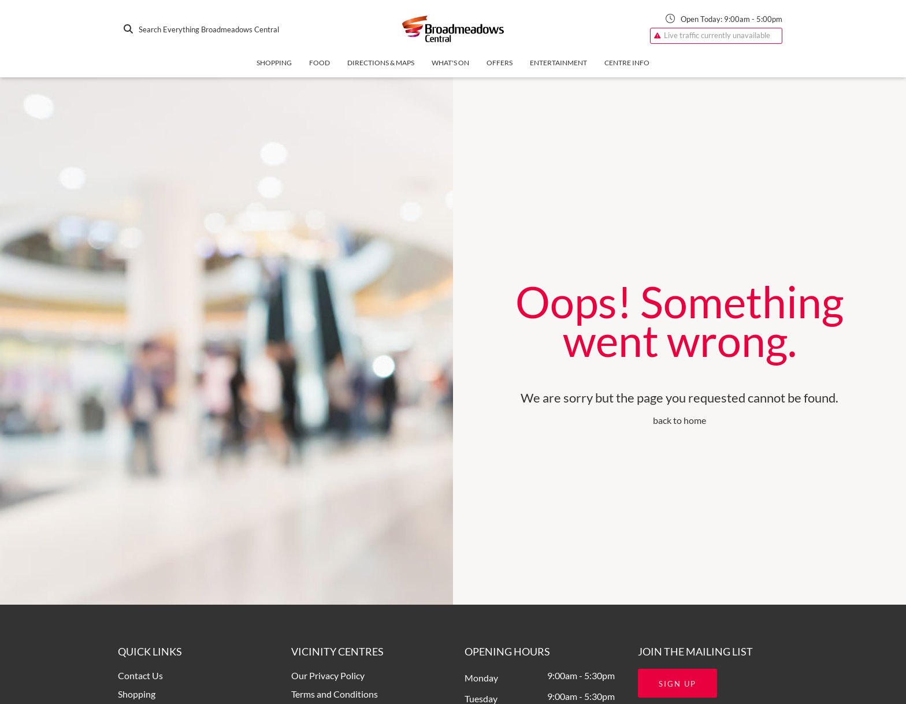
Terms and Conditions (334, 693)
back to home (679, 420)
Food (319, 62)
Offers (500, 62)
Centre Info (626, 62)
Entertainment (558, 62)
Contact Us (140, 675)
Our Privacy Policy (328, 675)
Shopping (274, 62)
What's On (450, 62)
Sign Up (677, 683)
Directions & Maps (380, 62)
